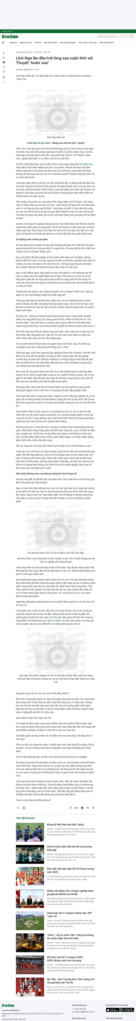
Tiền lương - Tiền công (87, 43)
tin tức (56, 374)
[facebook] (4, 53)
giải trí (67, 148)
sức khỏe (56, 620)
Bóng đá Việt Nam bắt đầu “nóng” (65, 824)
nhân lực (61, 762)
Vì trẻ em (38, 43)
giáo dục (75, 402)
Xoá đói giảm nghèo (68, 43)
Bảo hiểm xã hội (50, 43)
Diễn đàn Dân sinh (106, 43)
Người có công (26, 43)
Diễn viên (21, 148)
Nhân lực (13, 43)
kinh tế (70, 702)
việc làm (53, 617)
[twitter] (4, 57)
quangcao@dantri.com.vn (84, 1012)
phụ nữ (77, 601)
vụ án (41, 158)
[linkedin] (4, 62)
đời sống (87, 479)
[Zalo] (4, 67)
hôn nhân (45, 142)
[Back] (4, 82)
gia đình (87, 186)
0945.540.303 (80, 1009)
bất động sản (86, 164)
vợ (22, 208)
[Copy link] (4, 72)
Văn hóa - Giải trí (42, 52)
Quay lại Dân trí (7, 31)
